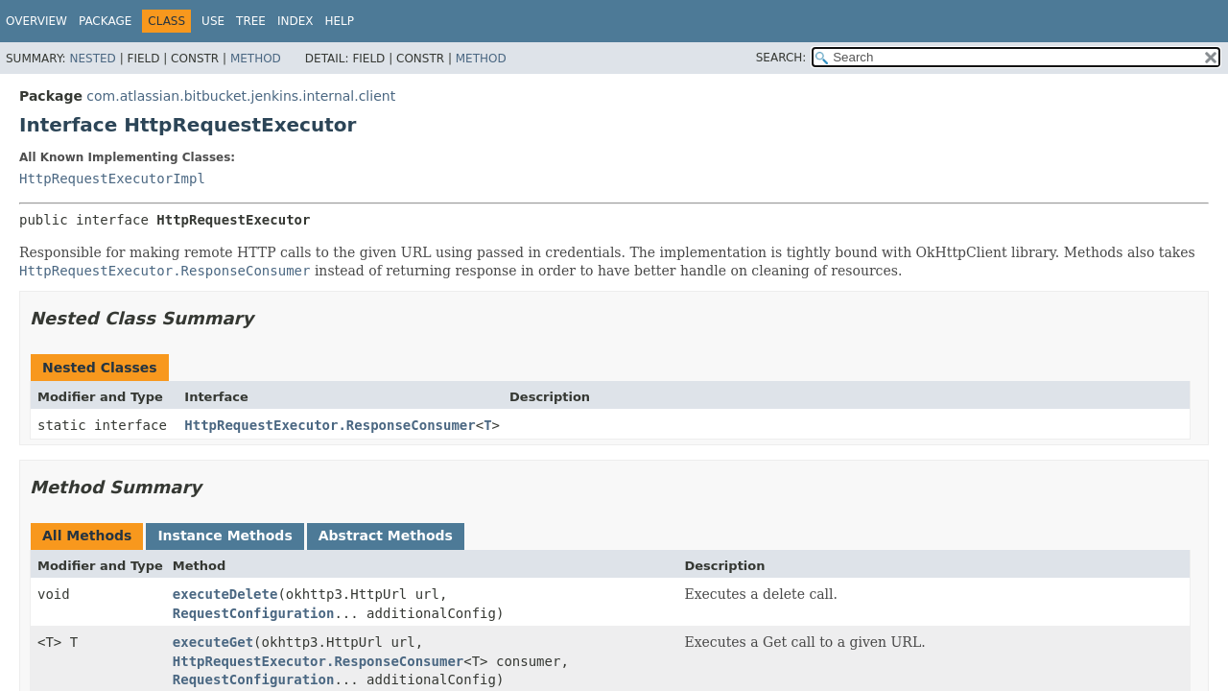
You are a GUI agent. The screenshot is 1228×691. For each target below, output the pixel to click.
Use (212, 21)
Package (105, 21)
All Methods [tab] (86, 535)
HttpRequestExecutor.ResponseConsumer (329, 425)
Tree (251, 21)
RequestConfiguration (254, 613)
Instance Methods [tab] (224, 535)
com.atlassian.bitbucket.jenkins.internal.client (240, 96)
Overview (36, 21)
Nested (92, 58)
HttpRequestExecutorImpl (112, 178)
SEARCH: (781, 57)
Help (339, 21)
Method (255, 58)
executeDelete (225, 594)
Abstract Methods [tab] (386, 535)
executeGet (213, 642)
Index (295, 21)
